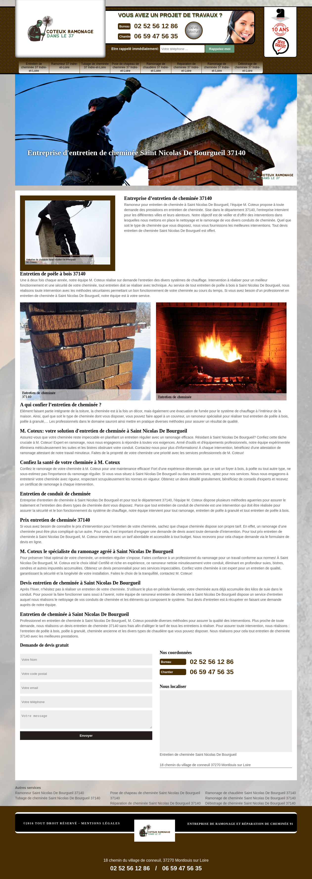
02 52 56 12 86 (145, 26)
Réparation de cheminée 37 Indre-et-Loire (186, 67)
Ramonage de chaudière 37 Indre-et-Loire (156, 67)
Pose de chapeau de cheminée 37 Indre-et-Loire (125, 67)
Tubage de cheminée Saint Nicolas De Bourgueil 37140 (57, 798)
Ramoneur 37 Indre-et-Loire (64, 65)
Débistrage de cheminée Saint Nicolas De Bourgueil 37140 (250, 803)
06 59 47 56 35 (145, 35)
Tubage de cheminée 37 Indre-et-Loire (95, 65)
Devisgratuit (184, 30)
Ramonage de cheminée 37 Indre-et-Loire (216, 67)
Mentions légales (100, 823)
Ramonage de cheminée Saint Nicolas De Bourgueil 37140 (250, 798)
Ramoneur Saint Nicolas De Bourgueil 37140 (49, 792)
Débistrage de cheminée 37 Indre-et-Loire (247, 67)
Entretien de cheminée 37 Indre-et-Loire (33, 67)
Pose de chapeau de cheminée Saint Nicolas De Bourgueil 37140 (155, 795)
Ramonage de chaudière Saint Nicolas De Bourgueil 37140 (250, 792)
